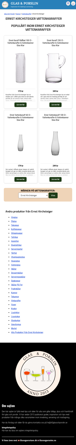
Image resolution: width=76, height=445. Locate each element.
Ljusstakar (15, 316)
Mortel (14, 328)
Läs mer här (20, 105)
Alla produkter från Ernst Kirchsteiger (27, 332)
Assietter (15, 241)
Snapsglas (15, 261)
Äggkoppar (15, 281)
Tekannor (15, 296)
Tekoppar (15, 225)
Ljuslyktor (15, 312)
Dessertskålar (17, 273)
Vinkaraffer (16, 300)
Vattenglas (15, 265)
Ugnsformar (16, 324)
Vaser (13, 304)
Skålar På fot (16, 285)
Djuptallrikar (16, 245)
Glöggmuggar (16, 233)
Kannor (14, 292)
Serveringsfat (16, 249)
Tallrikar (14, 237)
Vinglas (14, 217)
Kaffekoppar (16, 229)
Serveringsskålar (18, 277)
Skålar (13, 269)
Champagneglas (18, 257)
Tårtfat (14, 253)
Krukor (14, 308)
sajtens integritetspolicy (28, 430)
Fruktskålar (16, 288)
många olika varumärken (24, 417)
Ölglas (14, 221)
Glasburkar (15, 320)
